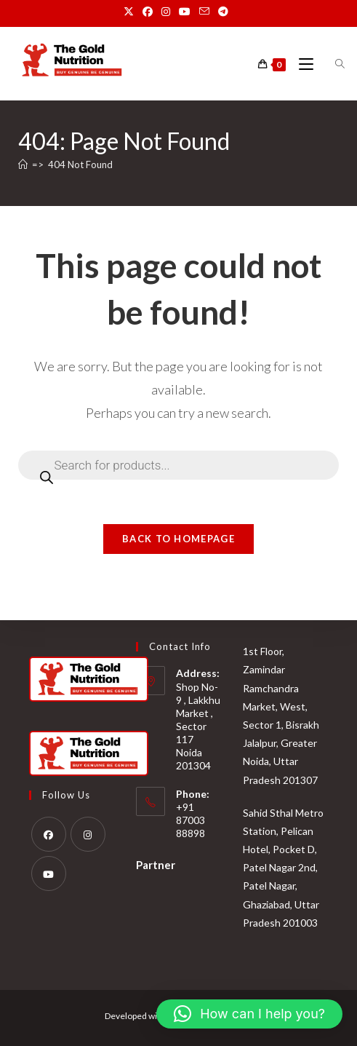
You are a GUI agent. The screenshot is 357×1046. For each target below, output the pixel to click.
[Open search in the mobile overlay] (331, 64)
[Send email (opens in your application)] (204, 11)
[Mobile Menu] (302, 64)
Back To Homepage (178, 538)
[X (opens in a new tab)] (131, 11)
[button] (249, 1014)
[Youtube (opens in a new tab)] (185, 11)
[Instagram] (88, 833)
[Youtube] (48, 872)
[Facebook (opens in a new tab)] (147, 11)
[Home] (23, 164)
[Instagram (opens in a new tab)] (166, 11)
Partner (155, 864)
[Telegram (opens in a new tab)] (223, 11)
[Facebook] (48, 833)
